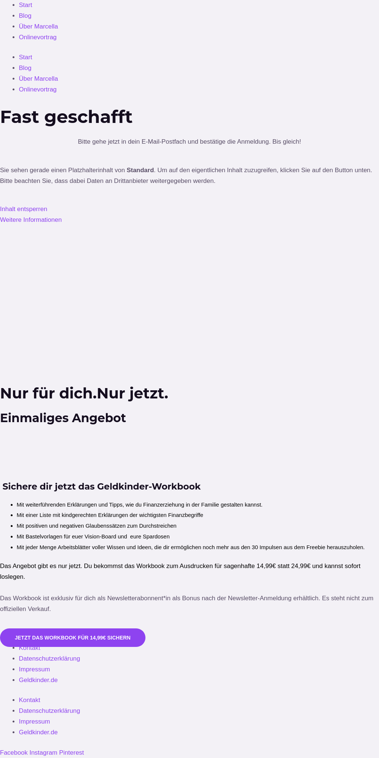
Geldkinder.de (38, 680)
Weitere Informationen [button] (31, 219)
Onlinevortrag (38, 37)
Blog (25, 15)
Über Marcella (38, 26)
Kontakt (29, 647)
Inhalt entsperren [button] (23, 209)
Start (25, 5)
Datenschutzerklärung (49, 658)
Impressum (34, 669)
